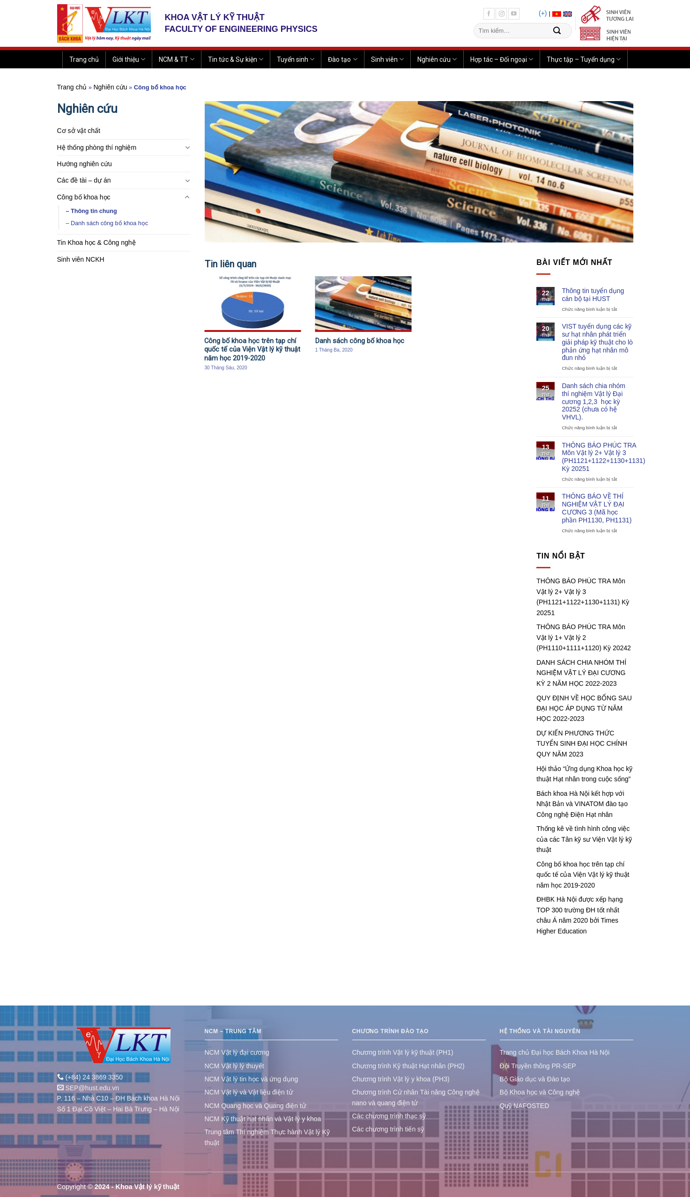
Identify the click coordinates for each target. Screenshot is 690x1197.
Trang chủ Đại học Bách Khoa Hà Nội (555, 1052)
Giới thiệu (128, 59)
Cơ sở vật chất (78, 130)
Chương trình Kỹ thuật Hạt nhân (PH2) (408, 1066)
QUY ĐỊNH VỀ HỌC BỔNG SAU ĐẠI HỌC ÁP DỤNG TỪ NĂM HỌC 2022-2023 (584, 708)
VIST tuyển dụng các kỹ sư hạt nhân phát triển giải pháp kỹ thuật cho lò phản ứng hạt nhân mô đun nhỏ (597, 342)
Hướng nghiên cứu (84, 164)
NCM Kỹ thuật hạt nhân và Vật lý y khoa (263, 1119)
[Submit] (557, 31)
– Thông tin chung (91, 211)
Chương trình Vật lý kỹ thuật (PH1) (402, 1052)
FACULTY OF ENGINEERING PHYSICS (241, 29)
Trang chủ (84, 59)
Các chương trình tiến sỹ (388, 1129)
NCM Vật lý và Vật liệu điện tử (249, 1092)
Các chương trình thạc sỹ (389, 1116)
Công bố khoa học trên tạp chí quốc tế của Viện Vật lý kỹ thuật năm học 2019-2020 (582, 874)
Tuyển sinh (295, 59)
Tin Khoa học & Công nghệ (96, 242)
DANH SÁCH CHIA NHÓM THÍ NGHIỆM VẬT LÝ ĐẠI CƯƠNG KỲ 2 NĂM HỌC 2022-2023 (581, 673)
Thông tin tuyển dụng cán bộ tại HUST (593, 294)
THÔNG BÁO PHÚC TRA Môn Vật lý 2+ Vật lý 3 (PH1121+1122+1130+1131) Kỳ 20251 (603, 456)
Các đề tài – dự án (84, 180)
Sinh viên (387, 59)
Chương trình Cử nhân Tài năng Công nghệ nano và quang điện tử (416, 1097)
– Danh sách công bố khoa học (107, 223)
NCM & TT (176, 59)
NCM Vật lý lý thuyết (234, 1066)
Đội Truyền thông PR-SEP (538, 1066)
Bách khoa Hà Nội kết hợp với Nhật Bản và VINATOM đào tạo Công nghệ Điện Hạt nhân (582, 804)
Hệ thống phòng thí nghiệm (97, 147)
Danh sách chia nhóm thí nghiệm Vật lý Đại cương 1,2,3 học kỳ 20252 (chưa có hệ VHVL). (593, 401)
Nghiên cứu (437, 59)
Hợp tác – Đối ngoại (501, 59)
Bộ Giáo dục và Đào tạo (535, 1079)
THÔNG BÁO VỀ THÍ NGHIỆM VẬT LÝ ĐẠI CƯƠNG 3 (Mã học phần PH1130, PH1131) (596, 507)
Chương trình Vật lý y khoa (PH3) (401, 1079)
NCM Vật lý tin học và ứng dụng (251, 1079)
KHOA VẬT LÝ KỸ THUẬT (215, 17)
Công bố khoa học (84, 197)
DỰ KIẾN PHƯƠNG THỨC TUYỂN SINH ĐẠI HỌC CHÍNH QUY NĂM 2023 (581, 743)
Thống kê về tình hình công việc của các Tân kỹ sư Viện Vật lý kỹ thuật (584, 839)
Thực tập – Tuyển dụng (584, 59)
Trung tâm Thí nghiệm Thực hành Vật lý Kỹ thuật (267, 1137)
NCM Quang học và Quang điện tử (255, 1105)
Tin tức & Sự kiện (235, 59)
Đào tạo (342, 59)
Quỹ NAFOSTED (524, 1105)
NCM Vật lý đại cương (237, 1052)
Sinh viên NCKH (80, 259)
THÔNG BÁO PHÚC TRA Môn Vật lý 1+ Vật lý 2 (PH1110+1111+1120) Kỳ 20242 (583, 637)
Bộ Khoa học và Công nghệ (540, 1092)
